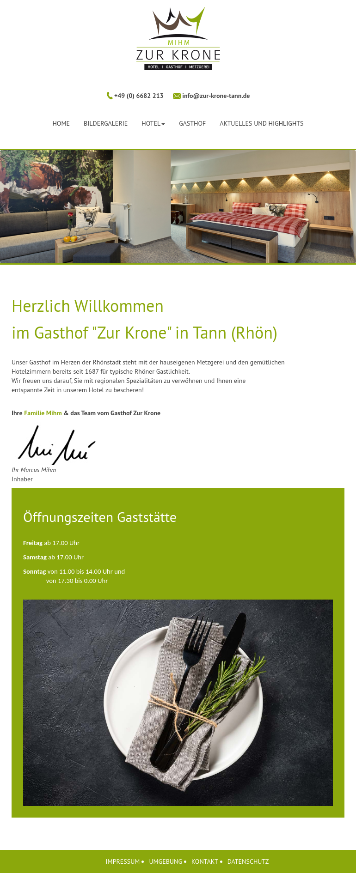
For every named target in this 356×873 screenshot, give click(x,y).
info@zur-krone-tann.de (215, 95)
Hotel (153, 123)
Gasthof (192, 123)
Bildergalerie (106, 123)
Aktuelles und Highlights (261, 123)
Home (61, 123)
